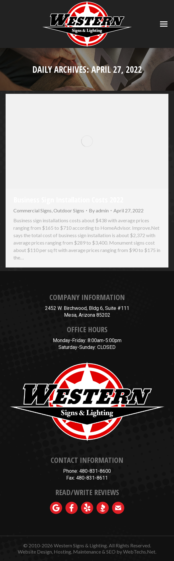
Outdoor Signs (68, 210)
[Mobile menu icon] (164, 24)
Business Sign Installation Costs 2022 (68, 199)
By (99, 210)
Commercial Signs (32, 210)
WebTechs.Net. (139, 551)
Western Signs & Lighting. (81, 545)
